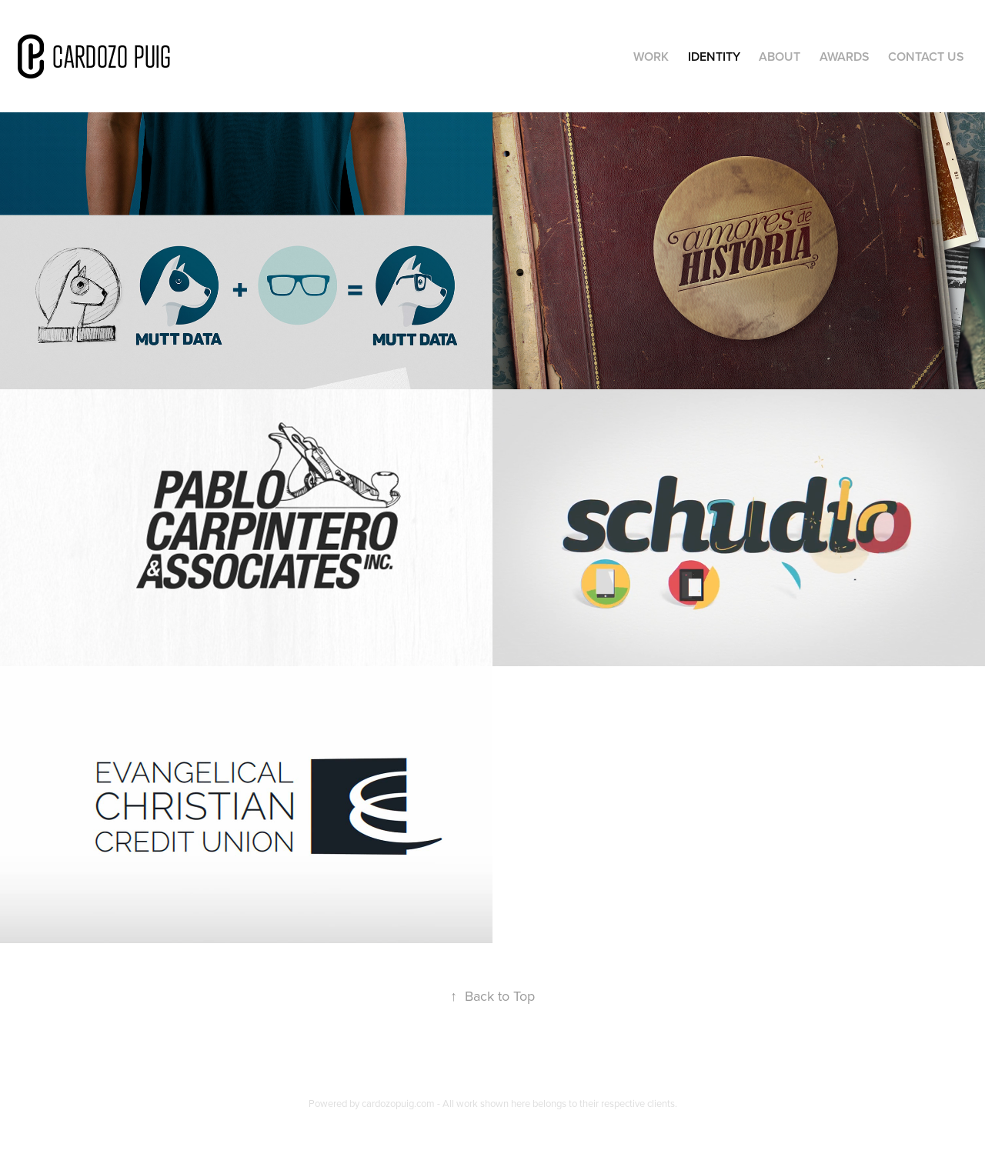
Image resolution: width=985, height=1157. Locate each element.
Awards (845, 56)
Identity (714, 56)
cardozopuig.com (398, 1103)
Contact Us (926, 56)
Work (651, 56)
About (779, 56)
